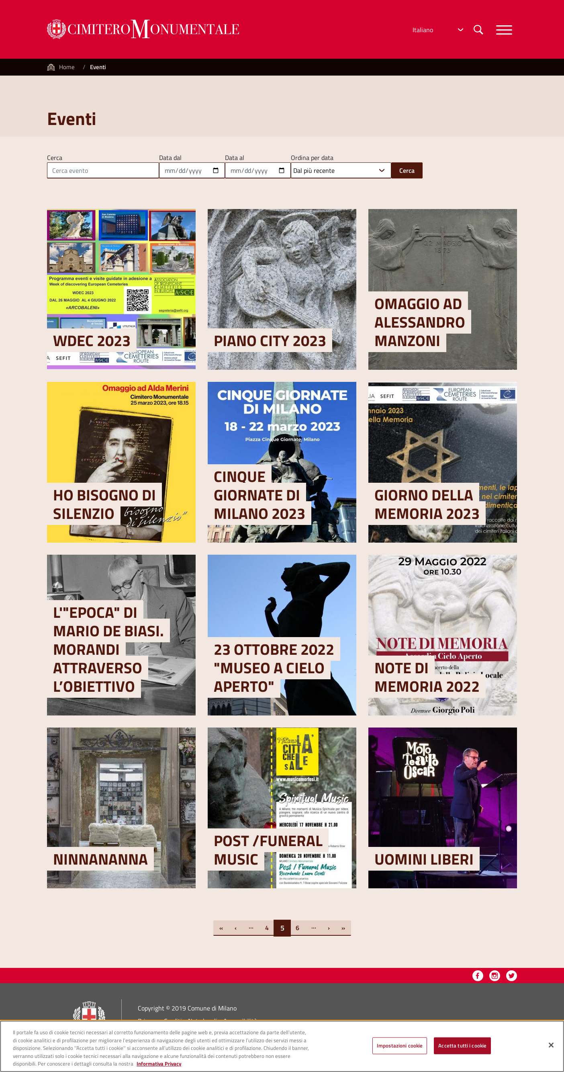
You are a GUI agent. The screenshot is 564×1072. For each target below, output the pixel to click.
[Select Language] (437, 30)
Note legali (202, 1021)
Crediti (173, 1021)
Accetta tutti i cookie (462, 1049)
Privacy (148, 1021)
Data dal (170, 157)
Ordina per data (312, 157)
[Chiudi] (551, 1049)
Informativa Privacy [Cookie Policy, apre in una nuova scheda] (159, 1068)
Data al (234, 157)
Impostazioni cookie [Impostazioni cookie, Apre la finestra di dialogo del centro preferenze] (400, 1049)
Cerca (54, 157)
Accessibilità (240, 1021)
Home (67, 67)
